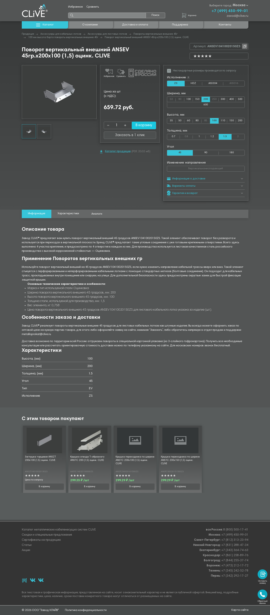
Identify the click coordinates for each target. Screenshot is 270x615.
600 (205, 105)
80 (181, 99)
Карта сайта (239, 610)
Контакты (225, 24)
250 (215, 99)
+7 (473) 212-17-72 (234, 565)
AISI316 (236, 83)
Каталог (45, 24)
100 (188, 99)
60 (188, 121)
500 (240, 99)
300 (223, 99)
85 (207, 121)
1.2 (212, 137)
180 (231, 153)
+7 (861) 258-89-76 (234, 555)
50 (173, 99)
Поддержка (180, 24)
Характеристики (68, 214)
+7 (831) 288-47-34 (234, 545)
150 (197, 99)
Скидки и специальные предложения (47, 535)
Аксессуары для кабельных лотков (60, 34)
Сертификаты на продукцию (41, 540)
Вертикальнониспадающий (216, 169)
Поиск (155, 15)
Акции (26, 550)
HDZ (196, 84)
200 (240, 121)
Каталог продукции (115, 151)
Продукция (28, 34)
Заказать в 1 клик (130, 135)
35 (171, 121)
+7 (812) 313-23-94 (234, 540)
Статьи (27, 545)
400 (231, 99)
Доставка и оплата (135, 24)
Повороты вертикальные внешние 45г (155, 34)
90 (205, 153)
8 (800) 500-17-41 (235, 529)
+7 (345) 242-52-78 (234, 570)
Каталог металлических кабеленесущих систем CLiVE (59, 529)
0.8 (189, 137)
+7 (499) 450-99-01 (229, 11)
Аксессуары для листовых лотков (107, 34)
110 (223, 121)
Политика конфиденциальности (86, 610)
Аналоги (96, 215)
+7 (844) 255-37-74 (234, 560)
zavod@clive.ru (237, 16)
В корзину (141, 125)
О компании (90, 24)
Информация (36, 214)
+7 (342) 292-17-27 (234, 576)
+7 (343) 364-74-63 (234, 550)
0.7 (173, 137)
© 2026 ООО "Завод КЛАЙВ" (40, 610)
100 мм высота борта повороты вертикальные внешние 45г (63, 37)
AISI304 (215, 84)
